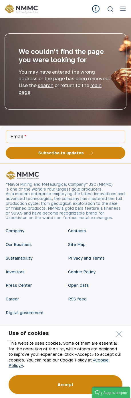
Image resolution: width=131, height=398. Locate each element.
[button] (111, 392)
